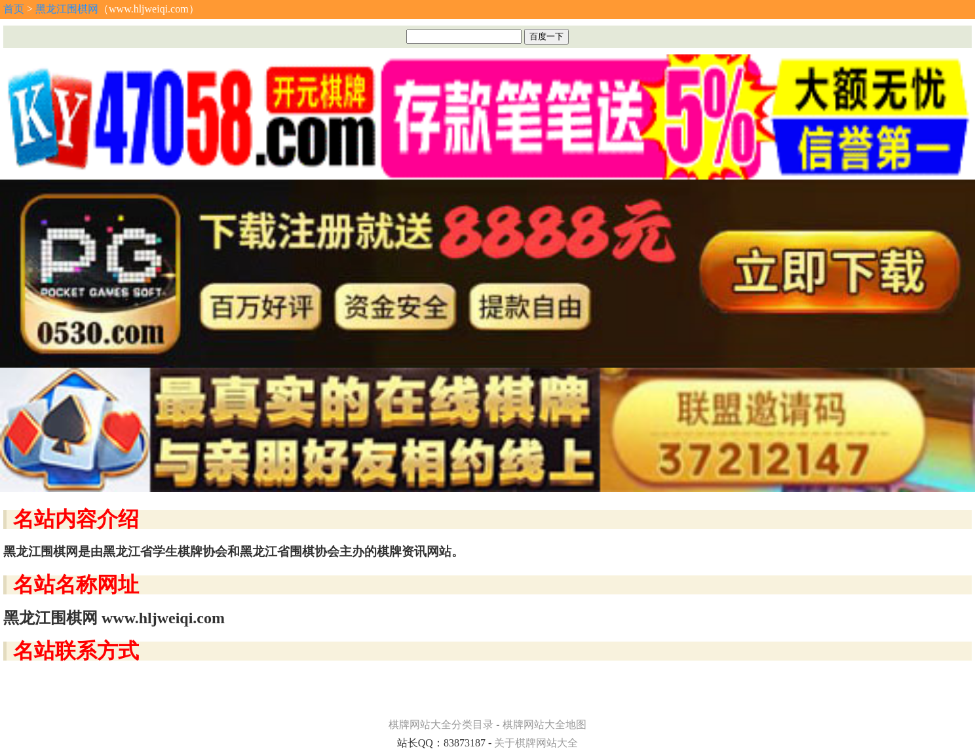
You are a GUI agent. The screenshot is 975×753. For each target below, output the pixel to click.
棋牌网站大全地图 (544, 724)
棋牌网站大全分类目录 (441, 724)
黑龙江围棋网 (66, 8)
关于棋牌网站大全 (536, 742)
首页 (13, 8)
